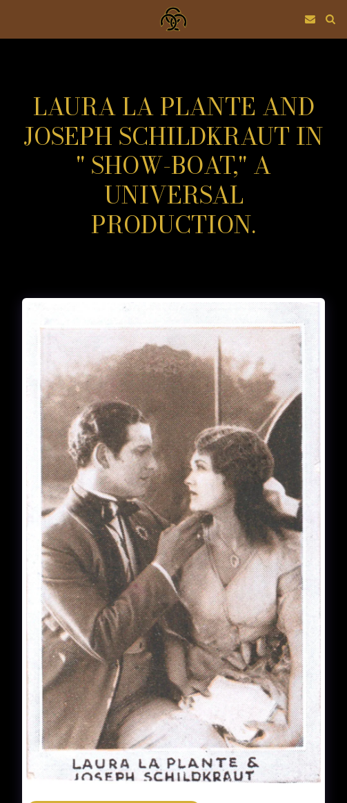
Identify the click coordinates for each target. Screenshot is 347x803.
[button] (15, 18)
